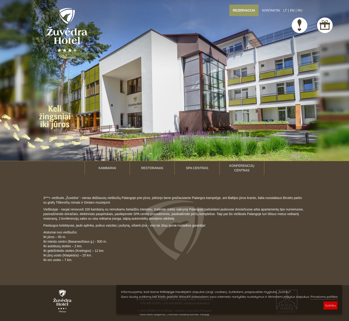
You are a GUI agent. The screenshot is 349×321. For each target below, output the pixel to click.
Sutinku (330, 305)
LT (285, 10)
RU (300, 10)
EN (292, 10)
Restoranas (152, 168)
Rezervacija (244, 10)
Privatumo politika (324, 297)
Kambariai (107, 168)
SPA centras (197, 168)
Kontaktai (271, 10)
